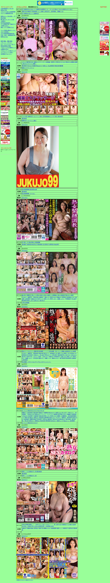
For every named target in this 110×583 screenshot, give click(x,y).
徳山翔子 (56, 244)
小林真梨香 (53, 528)
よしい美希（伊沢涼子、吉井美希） (47, 11)
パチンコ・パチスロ (6, 42)
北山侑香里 (51, 65)
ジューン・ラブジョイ (47, 414)
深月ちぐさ (40, 299)
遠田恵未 (29, 244)
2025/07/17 (24, 479)
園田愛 (61, 65)
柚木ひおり (52, 417)
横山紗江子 (62, 419)
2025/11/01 (24, 72)
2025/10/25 (24, 197)
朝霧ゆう (24, 412)
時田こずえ (47, 299)
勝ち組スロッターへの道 (7, 19)
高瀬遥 (34, 65)
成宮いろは (61, 353)
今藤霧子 (68, 414)
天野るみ (45, 419)
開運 (9, 46)
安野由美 (35, 353)
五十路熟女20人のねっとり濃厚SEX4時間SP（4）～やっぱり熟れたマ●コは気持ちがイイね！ (47, 9)
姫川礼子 (34, 244)
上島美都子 (28, 299)
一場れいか (47, 297)
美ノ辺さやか (66, 355)
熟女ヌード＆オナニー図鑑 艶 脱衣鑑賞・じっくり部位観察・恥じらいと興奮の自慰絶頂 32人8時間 (49, 351)
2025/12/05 (24, 17)
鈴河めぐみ (73, 353)
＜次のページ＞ (29, 580)
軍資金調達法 (4, 46)
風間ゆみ (37, 420)
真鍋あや (41, 412)
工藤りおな (63, 356)
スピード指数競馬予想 (7, 13)
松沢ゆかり (54, 420)
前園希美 (46, 412)
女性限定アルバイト (6, 54)
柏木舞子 (24, 244)
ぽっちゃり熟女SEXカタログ (30, 423)
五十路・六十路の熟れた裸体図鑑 (31, 242)
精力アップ (13, 50)
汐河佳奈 (35, 358)
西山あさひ (39, 65)
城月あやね (56, 419)
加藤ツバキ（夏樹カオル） (52, 358)
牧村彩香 (42, 420)
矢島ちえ (45, 65)
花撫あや (58, 297)
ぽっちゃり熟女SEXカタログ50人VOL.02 (33, 410)
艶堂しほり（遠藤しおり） (57, 299)
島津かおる (53, 416)
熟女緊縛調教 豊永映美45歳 (29, 189)
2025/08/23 (24, 366)
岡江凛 (26, 420)
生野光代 (70, 528)
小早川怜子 (54, 355)
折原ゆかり (32, 420)
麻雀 (11, 41)
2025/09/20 (24, 250)
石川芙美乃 (46, 244)
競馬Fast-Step (4, 36)
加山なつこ (47, 353)
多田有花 (24, 355)
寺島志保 (56, 65)
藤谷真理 (35, 412)
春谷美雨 (60, 355)
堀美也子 (65, 528)
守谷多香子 (39, 419)
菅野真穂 (47, 420)
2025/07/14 (24, 536)
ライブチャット (5, 52)
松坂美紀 (74, 414)
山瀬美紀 (40, 297)
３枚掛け (3, 21)
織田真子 (50, 419)
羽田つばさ (63, 414)
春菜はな (36, 417)
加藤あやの (34, 299)
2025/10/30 (24, 124)
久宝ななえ (74, 355)
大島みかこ (36, 355)
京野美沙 (51, 244)
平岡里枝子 (68, 299)
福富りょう (60, 528)
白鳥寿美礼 (30, 412)
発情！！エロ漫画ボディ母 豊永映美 (32, 471)
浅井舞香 (72, 420)
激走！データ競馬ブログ (7, 27)
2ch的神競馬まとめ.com (7, 8)
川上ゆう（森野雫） (27, 297)
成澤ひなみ (58, 412)
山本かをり (36, 300)
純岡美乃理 (57, 414)
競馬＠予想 (4, 10)
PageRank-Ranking (5, 22)
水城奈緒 (35, 416)
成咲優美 (46, 417)
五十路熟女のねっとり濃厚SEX (30, 13)
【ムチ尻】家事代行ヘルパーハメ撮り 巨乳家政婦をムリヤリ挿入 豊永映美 (42, 116)
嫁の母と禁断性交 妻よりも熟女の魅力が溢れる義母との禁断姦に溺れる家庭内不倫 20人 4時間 (47, 295)
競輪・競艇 (6, 41)
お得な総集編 (25, 302)
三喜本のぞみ (30, 414)
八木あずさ (25, 416)
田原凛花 (41, 417)
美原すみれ (53, 297)
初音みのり (38, 414)
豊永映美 (34, 11)
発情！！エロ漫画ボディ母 (29, 475)
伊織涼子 (29, 11)
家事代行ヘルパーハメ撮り (29, 120)
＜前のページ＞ (20, 580)
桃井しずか (30, 300)
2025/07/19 (24, 427)
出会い (11, 52)
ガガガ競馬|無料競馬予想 (7, 33)
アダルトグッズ (5, 50)
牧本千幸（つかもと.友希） (34, 356)
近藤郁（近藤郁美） (62, 416)
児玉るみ (29, 65)
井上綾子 (74, 299)
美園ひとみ (60, 11)
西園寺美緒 (33, 419)
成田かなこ (41, 358)
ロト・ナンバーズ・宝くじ (8, 44)
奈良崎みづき (70, 297)
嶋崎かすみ (47, 528)
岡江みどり (48, 355)
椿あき (31, 417)
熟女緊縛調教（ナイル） (28, 193)
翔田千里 (24, 11)
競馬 (2, 41)
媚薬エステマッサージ (28, 68)
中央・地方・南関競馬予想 (8, 35)
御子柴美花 (63, 358)
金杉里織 (70, 416)
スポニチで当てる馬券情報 (8, 11)
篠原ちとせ (60, 420)
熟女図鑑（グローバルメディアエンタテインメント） (36, 362)
